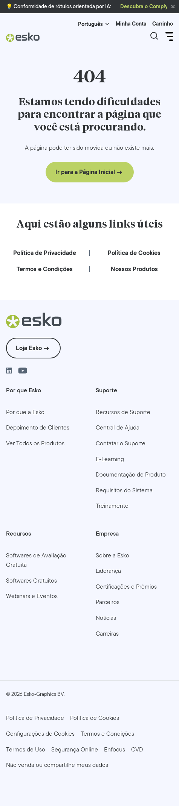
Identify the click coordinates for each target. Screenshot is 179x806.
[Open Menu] (168, 36)
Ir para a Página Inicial (85, 172)
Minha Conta (131, 24)
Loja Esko (29, 348)
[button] (172, 7)
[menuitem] (44, 253)
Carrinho (162, 24)
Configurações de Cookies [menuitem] (40, 733)
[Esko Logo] (23, 37)
